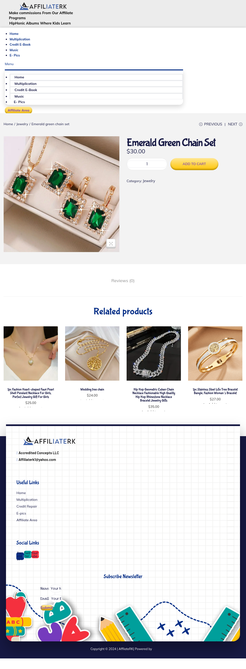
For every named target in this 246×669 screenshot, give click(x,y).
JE (154, 659)
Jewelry (23, 126)
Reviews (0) (123, 284)
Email (47, 607)
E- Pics (15, 56)
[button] (94, 65)
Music (14, 51)
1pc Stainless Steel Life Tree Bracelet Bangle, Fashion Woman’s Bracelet (215, 394)
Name (47, 597)
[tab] (123, 285)
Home (14, 35)
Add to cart (194, 169)
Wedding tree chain (92, 393)
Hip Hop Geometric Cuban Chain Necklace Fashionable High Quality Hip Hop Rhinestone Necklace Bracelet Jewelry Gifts (153, 398)
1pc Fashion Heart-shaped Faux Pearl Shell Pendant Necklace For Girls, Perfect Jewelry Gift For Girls (30, 396)
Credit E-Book (21, 45)
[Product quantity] (147, 169)
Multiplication (20, 40)
